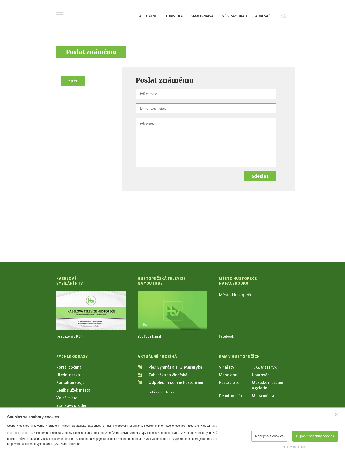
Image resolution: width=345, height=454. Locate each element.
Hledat (284, 16)
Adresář (262, 16)
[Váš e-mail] (206, 94)
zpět (73, 81)
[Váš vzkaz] (206, 142)
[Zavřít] (336, 414)
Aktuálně (148, 16)
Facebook (226, 336)
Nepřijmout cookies (269, 436)
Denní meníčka (232, 395)
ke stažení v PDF (69, 336)
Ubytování (261, 374)
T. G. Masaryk (264, 367)
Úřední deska (68, 374)
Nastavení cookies (294, 446)
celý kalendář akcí (163, 392)
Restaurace (229, 382)
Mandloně (228, 374)
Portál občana (68, 367)
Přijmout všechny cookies (315, 436)
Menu (59, 14)
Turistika (174, 16)
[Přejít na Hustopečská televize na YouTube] (172, 310)
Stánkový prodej (71, 405)
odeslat (260, 176)
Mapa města (263, 395)
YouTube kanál (149, 336)
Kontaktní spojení (72, 382)
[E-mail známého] (206, 108)
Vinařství (227, 367)
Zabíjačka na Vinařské (168, 374)
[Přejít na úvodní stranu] (101, 15)
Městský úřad (234, 16)
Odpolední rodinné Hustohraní (176, 382)
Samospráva (202, 16)
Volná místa (66, 397)
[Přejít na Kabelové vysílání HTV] (91, 310)
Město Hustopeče (236, 294)
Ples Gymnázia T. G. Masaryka (175, 367)
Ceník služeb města (73, 390)
